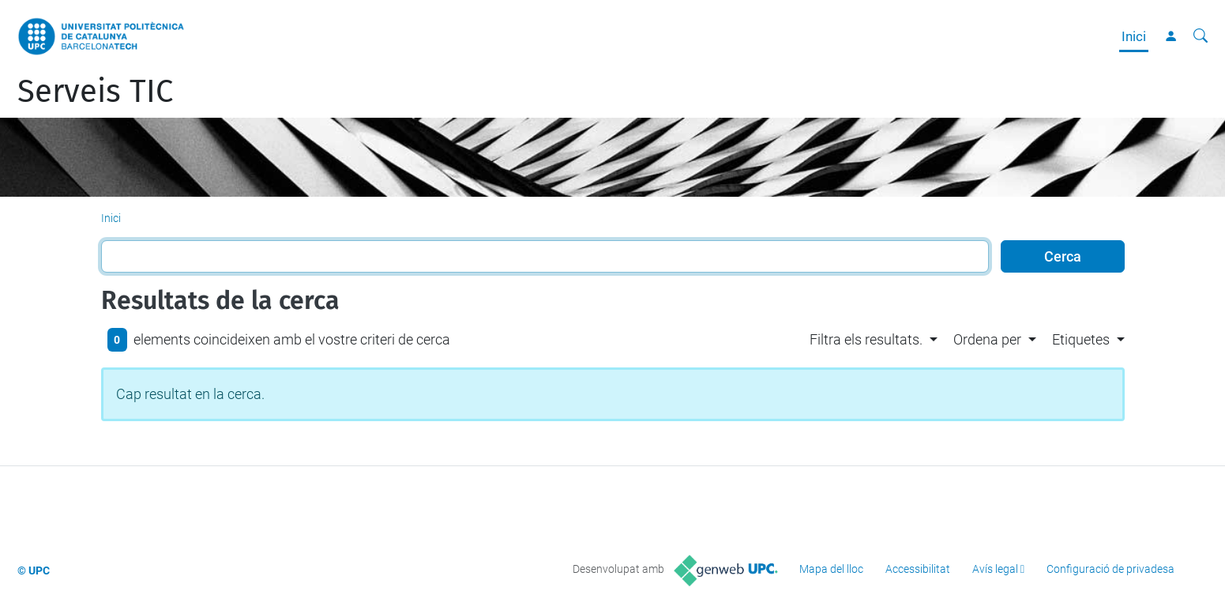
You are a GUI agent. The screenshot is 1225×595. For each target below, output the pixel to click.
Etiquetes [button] (1081, 339)
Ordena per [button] (987, 339)
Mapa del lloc (831, 569)
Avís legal (995, 569)
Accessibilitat (917, 569)
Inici (1134, 36)
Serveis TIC (95, 92)
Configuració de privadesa (1110, 569)
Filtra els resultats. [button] (866, 339)
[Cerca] (1200, 36)
